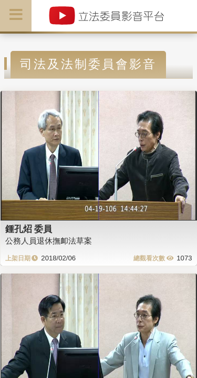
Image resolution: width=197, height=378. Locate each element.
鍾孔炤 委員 (29, 229)
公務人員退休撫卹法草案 (48, 240)
